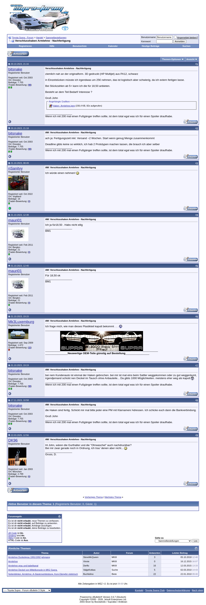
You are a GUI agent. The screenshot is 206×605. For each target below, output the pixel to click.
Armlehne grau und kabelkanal (23, 565)
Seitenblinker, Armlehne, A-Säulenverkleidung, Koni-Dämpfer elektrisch (43, 574)
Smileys (12, 535)
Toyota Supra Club (155, 590)
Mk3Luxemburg (21, 322)
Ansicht (190, 59)
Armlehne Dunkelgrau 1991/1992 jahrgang (29, 557)
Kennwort (145, 41)
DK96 (13, 440)
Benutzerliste (80, 46)
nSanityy (15, 168)
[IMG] (11, 538)
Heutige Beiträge (150, 46)
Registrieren (25, 46)
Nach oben (197, 590)
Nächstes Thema (113, 497)
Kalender (113, 46)
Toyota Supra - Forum (22, 37)
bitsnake (15, 69)
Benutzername (148, 37)
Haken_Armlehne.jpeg (64, 106)
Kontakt (139, 590)
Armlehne (13, 561)
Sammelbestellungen (56, 37)
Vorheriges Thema (94, 497)
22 (29, 347)
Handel (39, 37)
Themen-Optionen (171, 59)
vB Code (12, 533)
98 (29, 85)
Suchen (186, 46)
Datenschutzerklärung (178, 590)
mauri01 (15, 220)
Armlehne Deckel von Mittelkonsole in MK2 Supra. (33, 570)
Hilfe (51, 46)
